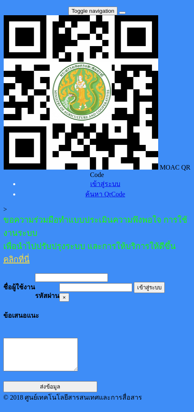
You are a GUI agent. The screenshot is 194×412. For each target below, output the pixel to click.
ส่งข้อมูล (50, 393)
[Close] (64, 297)
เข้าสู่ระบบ (149, 287)
